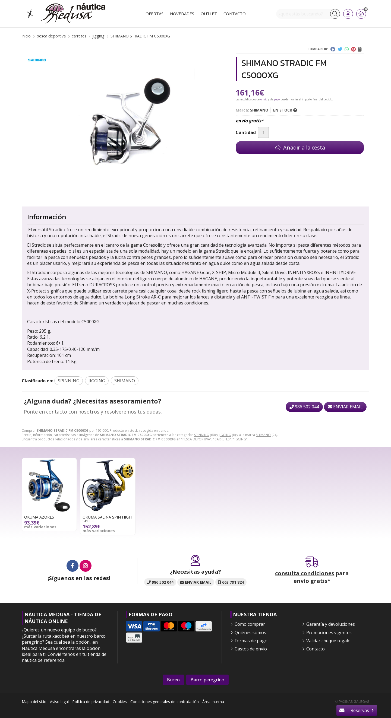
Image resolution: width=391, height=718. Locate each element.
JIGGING (225, 435)
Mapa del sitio (34, 701)
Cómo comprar (250, 624)
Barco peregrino (207, 680)
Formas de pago (251, 641)
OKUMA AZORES (39, 517)
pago (277, 99)
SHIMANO (263, 435)
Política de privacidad (90, 701)
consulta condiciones (304, 573)
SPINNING (201, 435)
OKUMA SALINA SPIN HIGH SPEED (107, 518)
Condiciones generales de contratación (164, 701)
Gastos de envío (251, 649)
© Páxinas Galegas (352, 702)
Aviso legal (59, 701)
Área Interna (213, 701)
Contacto (315, 649)
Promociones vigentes (329, 633)
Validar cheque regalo (328, 641)
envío (263, 99)
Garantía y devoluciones (330, 624)
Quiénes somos (250, 633)
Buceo (173, 680)
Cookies (120, 701)
